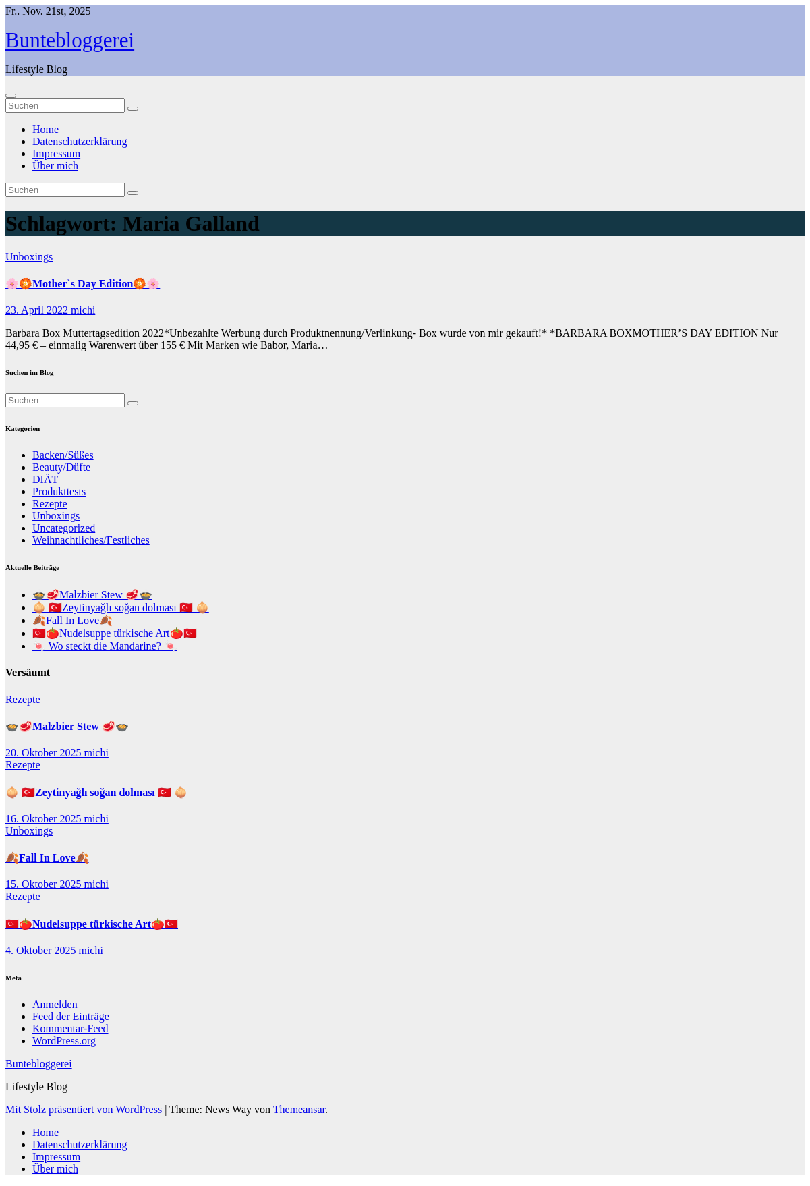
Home (45, 129)
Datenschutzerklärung (79, 141)
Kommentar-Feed (70, 1028)
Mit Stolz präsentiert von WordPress (85, 1109)
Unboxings (29, 256)
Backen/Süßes (63, 455)
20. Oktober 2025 (44, 752)
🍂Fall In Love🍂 (72, 620)
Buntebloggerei (69, 40)
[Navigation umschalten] (10, 96)
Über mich (55, 165)
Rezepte (49, 503)
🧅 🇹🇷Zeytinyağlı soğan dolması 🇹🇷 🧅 (120, 607)
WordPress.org (64, 1040)
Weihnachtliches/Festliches (91, 540)
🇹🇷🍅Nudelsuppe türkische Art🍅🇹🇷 (114, 633)
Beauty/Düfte (61, 467)
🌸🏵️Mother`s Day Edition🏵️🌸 (82, 283)
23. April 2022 (38, 310)
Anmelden (55, 1004)
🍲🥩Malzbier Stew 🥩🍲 (92, 594)
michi (83, 310)
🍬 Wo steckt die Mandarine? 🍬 (104, 646)
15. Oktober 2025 (44, 884)
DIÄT (45, 479)
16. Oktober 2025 (44, 818)
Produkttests (59, 491)
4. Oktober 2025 (41, 950)
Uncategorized (63, 528)
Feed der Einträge (70, 1016)
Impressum (56, 153)
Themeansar (299, 1109)
